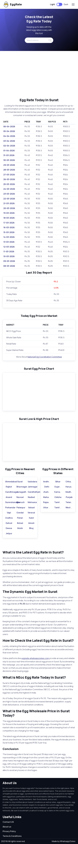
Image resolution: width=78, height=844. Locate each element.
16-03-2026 (9, 227)
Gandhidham (34, 492)
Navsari (20, 497)
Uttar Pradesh (50, 507)
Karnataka (59, 492)
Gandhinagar (11, 492)
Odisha (57, 497)
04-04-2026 (9, 136)
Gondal (20, 512)
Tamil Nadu (59, 502)
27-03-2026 (9, 174)
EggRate (12, 4)
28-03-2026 (9, 169)
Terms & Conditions (12, 836)
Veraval (31, 512)
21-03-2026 (9, 203)
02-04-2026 (9, 145)
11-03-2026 (8, 251)
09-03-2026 (9, 261)
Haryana (70, 486)
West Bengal (72, 507)
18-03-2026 (9, 217)
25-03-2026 (9, 184)
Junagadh (21, 492)
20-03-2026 (9, 208)
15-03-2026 (8, 232)
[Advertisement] (39, 74)
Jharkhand (48, 492)
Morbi (20, 528)
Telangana (71, 502)
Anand (9, 497)
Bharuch (20, 502)
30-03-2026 (9, 160)
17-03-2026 (8, 222)
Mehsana (32, 502)
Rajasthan (48, 502)
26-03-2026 (9, 179)
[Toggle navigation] (73, 4)
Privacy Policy (9, 831)
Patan (20, 517)
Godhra (9, 517)
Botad (20, 523)
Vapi (9, 512)
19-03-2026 (9, 213)
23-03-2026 (9, 193)
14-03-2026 (9, 237)
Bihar (57, 481)
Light (52, 4)
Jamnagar (32, 486)
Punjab (69, 497)
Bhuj (31, 528)
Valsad (31, 507)
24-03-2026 (9, 189)
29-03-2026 (9, 165)
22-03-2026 (9, 198)
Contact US (8, 822)
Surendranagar (12, 502)
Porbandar (10, 507)
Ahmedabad (11, 481)
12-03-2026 (9, 246)
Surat (20, 481)
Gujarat (58, 486)
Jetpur (9, 533)
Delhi (46, 486)
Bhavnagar (21, 486)
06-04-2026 (9, 126)
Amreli (31, 523)
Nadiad (31, 497)
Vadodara (32, 481)
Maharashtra (49, 497)
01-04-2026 (9, 150)
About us (7, 826)
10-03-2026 (9, 256)
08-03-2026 (9, 266)
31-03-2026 (8, 155)
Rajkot (9, 486)
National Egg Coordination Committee (44, 356)
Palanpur (20, 507)
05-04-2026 (9, 131)
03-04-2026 (9, 141)
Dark (66, 4)
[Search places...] (39, 40)
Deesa (9, 528)
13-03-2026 (8, 242)
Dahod (9, 523)
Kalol (31, 517)
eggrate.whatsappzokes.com (35, 658)
